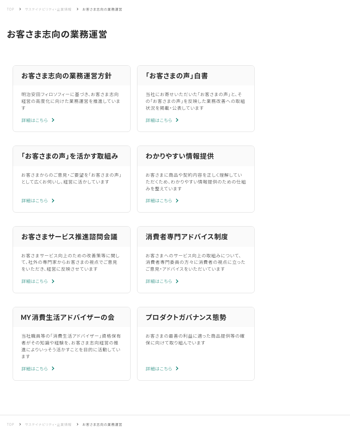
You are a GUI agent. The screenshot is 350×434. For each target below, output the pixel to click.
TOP (10, 9)
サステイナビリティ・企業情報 (48, 9)
